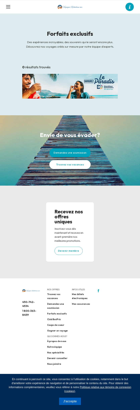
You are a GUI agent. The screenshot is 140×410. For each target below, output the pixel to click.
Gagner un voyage (57, 330)
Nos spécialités (55, 352)
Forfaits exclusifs (57, 313)
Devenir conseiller (57, 358)
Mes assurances (81, 304)
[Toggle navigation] (9, 7)
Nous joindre (54, 364)
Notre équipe (54, 347)
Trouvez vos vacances (70, 164)
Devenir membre (68, 250)
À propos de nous (56, 341)
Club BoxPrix (54, 319)
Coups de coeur (55, 325)
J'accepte (70, 401)
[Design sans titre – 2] (70, 86)
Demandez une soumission (70, 152)
